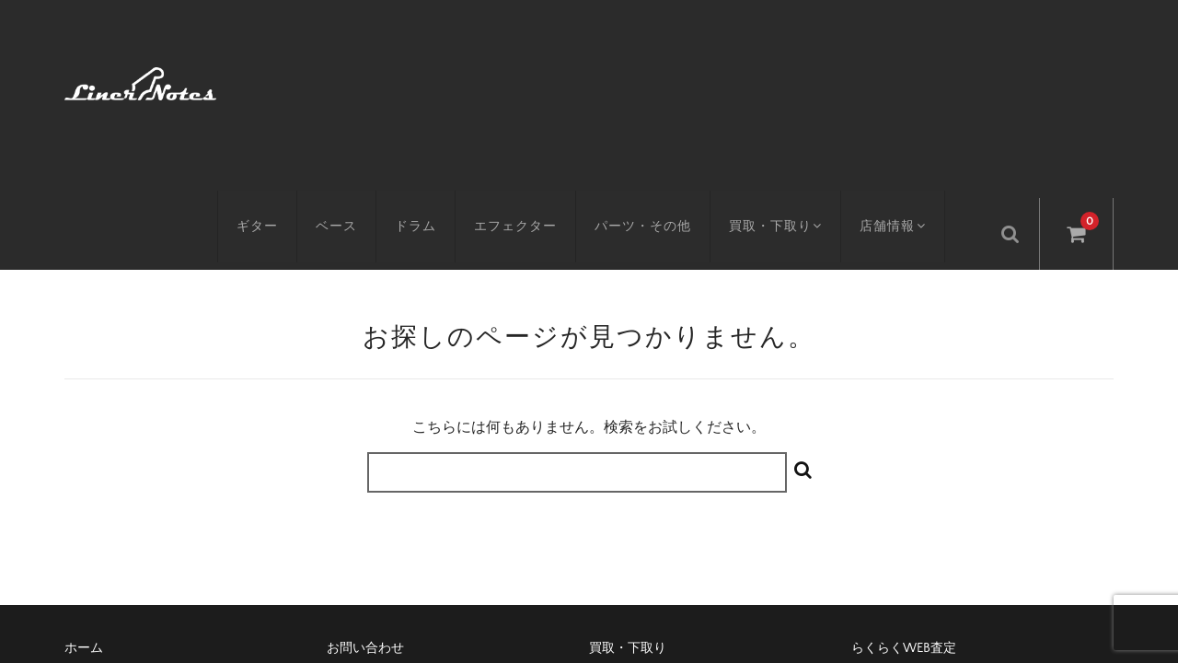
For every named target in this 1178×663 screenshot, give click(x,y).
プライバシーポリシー (915, 527)
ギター (268, 80)
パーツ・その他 (654, 80)
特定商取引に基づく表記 (397, 527)
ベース (347, 80)
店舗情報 (911, 80)
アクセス (90, 527)
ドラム (426, 80)
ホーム (83, 496)
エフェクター (526, 80)
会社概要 (615, 527)
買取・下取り (789, 80)
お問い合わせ (365, 496)
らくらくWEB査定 (903, 496)
